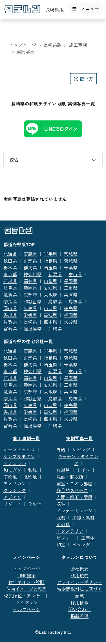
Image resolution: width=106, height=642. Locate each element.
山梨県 (50, 281)
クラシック (14, 490)
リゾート (12, 503)
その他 (35, 503)
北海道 (10, 253)
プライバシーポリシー (79, 582)
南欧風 (10, 476)
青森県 (30, 253)
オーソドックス (19, 449)
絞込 (13, 159)
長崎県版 (52, 44)
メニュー (85, 8)
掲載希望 (79, 616)
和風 (32, 469)
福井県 (30, 281)
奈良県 (10, 301)
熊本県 (50, 321)
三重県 (71, 287)
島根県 (75, 301)
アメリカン (14, 483)
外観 (60, 449)
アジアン (12, 497)
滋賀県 (10, 294)
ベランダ (81, 544)
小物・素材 (83, 517)
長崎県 (30, 321)
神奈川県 (33, 274)
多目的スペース (72, 490)
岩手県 (50, 253)
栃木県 (10, 267)
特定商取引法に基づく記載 (79, 592)
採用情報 (79, 602)
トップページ (22, 44)
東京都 (10, 274)
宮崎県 (10, 328)
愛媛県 (30, 315)
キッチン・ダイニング (78, 459)
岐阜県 (10, 287)
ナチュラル (14, 463)
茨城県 (71, 260)
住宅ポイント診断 (26, 582)
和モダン (12, 469)
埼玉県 (50, 267)
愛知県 (50, 287)
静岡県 (30, 287)
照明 (60, 517)
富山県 (75, 274)
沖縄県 (55, 328)
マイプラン (26, 602)
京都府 (30, 294)
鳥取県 (55, 301)
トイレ (83, 469)
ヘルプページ (26, 609)
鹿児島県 (33, 328)
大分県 (71, 321)
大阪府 (50, 294)
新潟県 (55, 274)
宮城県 (71, 253)
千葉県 (71, 267)
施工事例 (78, 44)
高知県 (50, 315)
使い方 (83, 78)
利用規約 (79, 575)
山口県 (50, 308)
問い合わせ (79, 609)
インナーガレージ (74, 510)
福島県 (50, 260)
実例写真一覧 (79, 438)
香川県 (10, 315)
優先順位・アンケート (26, 595)
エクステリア (69, 531)
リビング (81, 449)
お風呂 (63, 469)
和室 (60, 544)
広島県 (30, 308)
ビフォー (65, 537)
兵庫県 (71, 294)
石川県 (10, 281)
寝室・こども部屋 (74, 483)
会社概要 (79, 568)
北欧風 (30, 476)
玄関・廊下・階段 (74, 497)
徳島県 (71, 308)
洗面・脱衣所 (69, 476)
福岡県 (71, 315)
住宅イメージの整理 (26, 588)
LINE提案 (26, 575)
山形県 (30, 260)
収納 (60, 503)
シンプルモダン (19, 456)
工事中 (88, 537)
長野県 (71, 281)
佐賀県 (10, 321)
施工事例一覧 (26, 438)
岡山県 (10, 308)
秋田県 (10, 260)
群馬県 (30, 267)
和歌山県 (33, 301)
